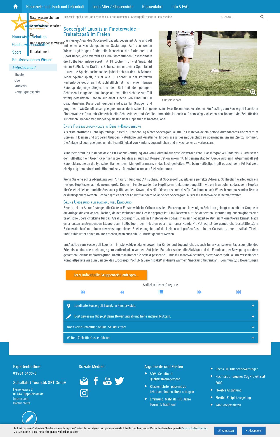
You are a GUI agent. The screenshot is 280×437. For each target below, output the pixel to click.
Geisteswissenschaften (30, 44)
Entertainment (23, 67)
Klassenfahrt (152, 6)
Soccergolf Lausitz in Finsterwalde (151, 17)
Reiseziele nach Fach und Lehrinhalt (84, 17)
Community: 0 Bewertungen (239, 260)
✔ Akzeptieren (253, 431)
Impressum (20, 398)
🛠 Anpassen (226, 431)
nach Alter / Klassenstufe (113, 6)
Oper (17, 80)
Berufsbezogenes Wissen (32, 60)
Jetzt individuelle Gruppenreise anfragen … (106, 274)
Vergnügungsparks (27, 92)
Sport (16, 52)
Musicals (20, 86)
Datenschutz (21, 403)
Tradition (169, 404)
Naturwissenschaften (29, 37)
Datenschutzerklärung (194, 428)
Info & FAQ (180, 6)
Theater (19, 74)
